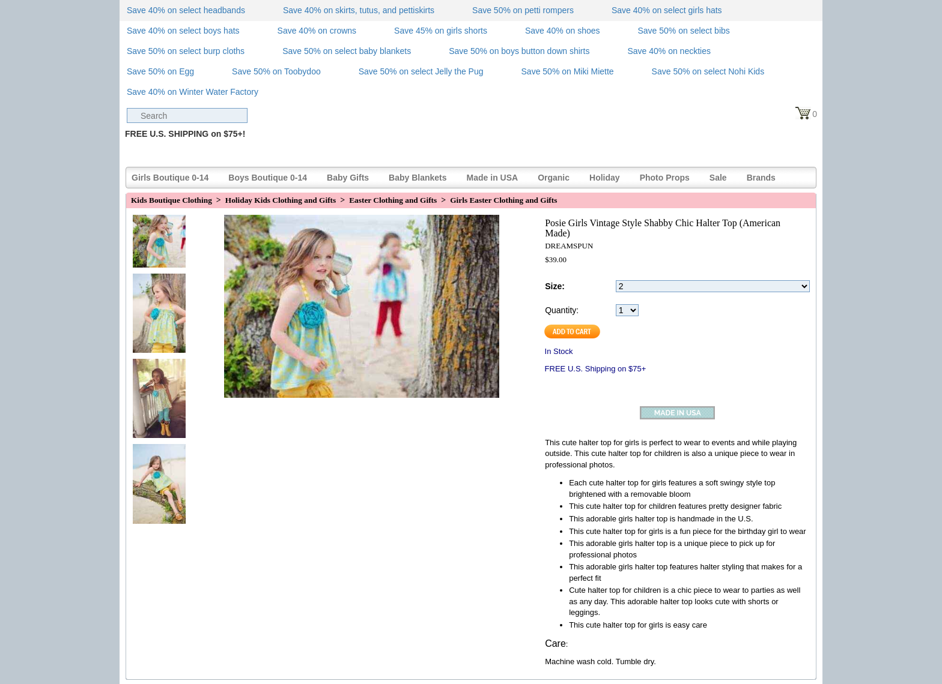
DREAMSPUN (569, 245)
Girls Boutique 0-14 (170, 177)
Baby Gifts (348, 177)
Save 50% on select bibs (683, 30)
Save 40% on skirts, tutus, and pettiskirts (358, 10)
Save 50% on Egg (160, 71)
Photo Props (665, 177)
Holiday (604, 177)
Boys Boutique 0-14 (267, 177)
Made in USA (492, 177)
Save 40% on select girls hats (667, 10)
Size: (555, 286)
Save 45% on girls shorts (440, 30)
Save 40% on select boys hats (183, 30)
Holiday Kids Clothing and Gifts (280, 200)
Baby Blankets (417, 177)
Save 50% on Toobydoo (276, 71)
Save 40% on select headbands (186, 10)
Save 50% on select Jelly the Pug (421, 71)
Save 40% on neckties (669, 51)
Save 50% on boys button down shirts (519, 51)
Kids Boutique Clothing (171, 200)
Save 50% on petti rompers (523, 10)
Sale (718, 177)
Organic (554, 177)
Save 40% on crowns (317, 30)
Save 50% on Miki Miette (567, 71)
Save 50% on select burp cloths (186, 51)
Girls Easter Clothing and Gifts (503, 200)
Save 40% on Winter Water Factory (192, 92)
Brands (761, 177)
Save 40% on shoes (562, 30)
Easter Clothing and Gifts (393, 200)
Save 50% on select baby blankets (346, 51)
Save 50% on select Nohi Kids (708, 71)
